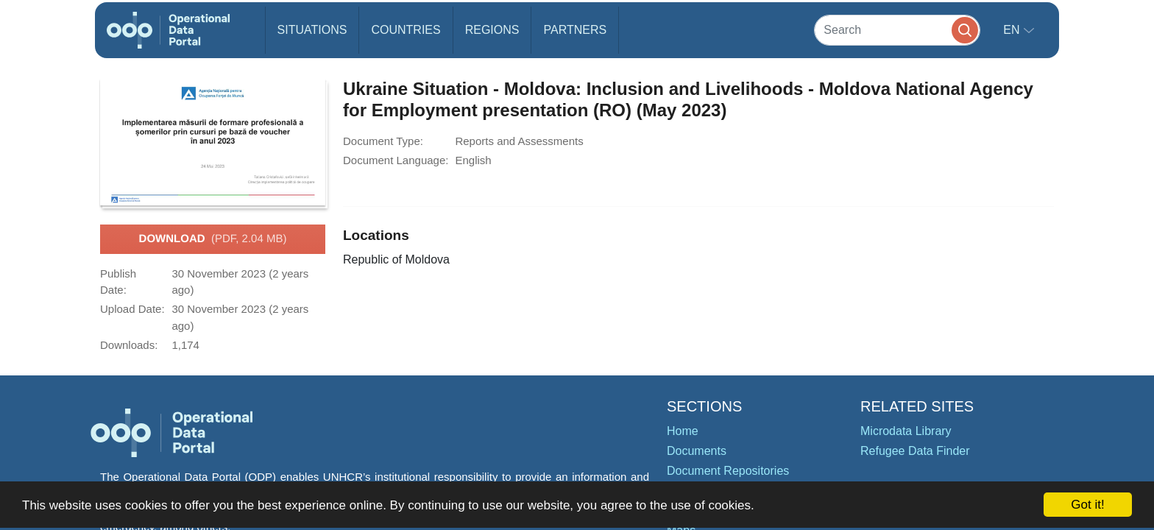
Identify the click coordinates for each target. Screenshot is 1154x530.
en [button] (1013, 30)
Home (682, 431)
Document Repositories (728, 470)
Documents (696, 451)
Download (213, 239)
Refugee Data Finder (915, 451)
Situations (312, 30)
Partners (574, 30)
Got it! (1087, 505)
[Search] (897, 30)
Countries (405, 30)
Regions (492, 30)
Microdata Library (906, 431)
